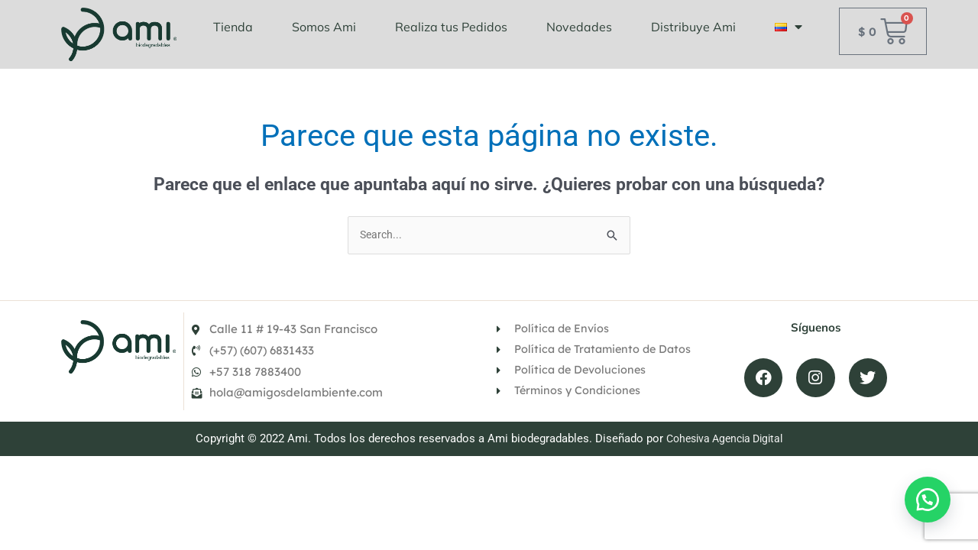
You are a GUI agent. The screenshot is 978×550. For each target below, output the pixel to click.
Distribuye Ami (693, 26)
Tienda (233, 26)
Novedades (579, 26)
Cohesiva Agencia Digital (725, 458)
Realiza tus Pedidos (451, 26)
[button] (924, 496)
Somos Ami (324, 26)
